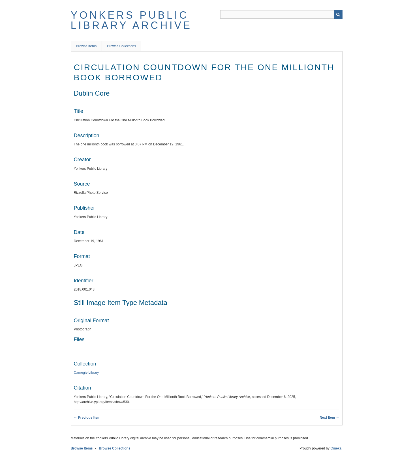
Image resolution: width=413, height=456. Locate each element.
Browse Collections (121, 46)
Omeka (335, 448)
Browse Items (86, 46)
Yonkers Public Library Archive (131, 20)
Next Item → (329, 418)
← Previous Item (87, 418)
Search (338, 14)
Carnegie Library (86, 373)
